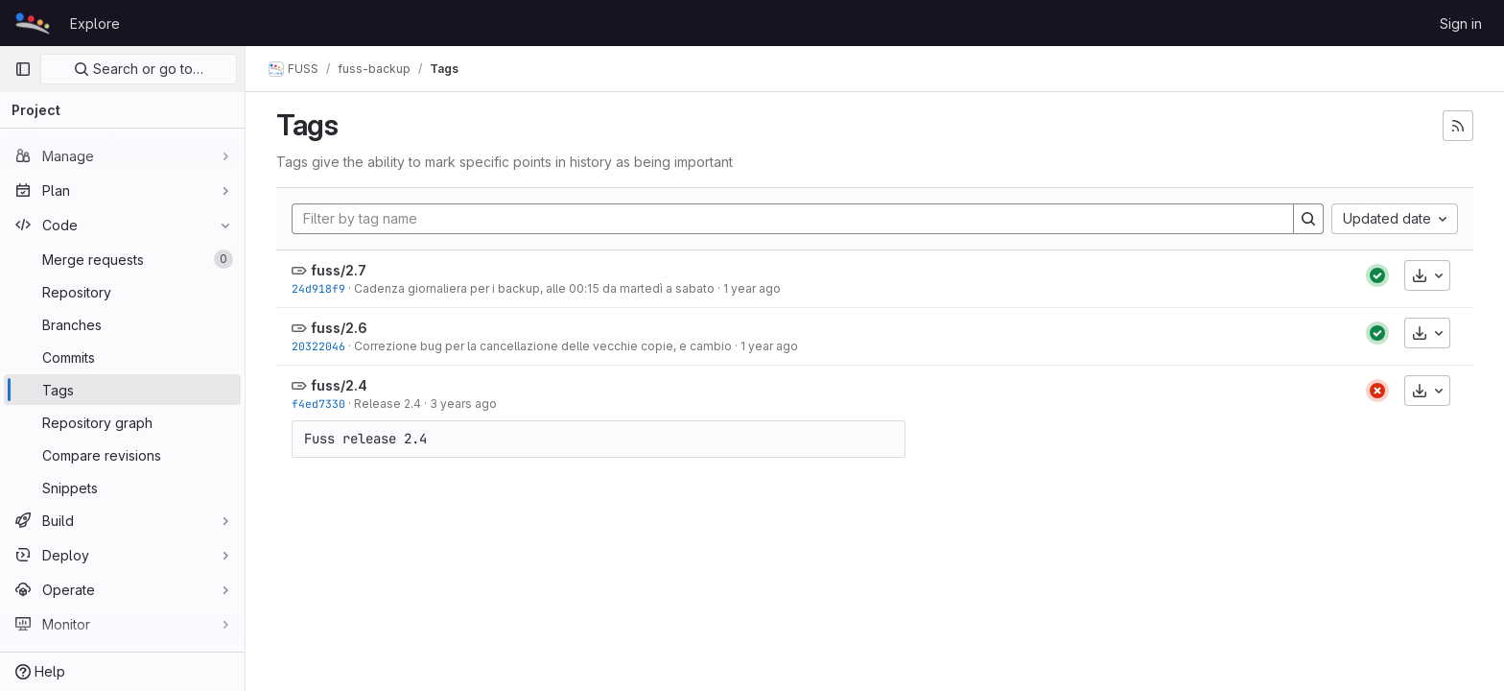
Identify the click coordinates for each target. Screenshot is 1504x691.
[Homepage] (33, 23)
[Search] (1308, 218)
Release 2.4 (387, 403)
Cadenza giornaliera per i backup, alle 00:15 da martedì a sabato (534, 288)
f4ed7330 (318, 403)
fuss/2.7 (338, 270)
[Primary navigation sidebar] (23, 69)
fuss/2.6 (339, 328)
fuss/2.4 (339, 385)
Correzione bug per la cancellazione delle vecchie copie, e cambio (543, 346)
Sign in (1461, 23)
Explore (95, 23)
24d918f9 (318, 288)
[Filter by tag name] (793, 218)
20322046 (318, 346)
